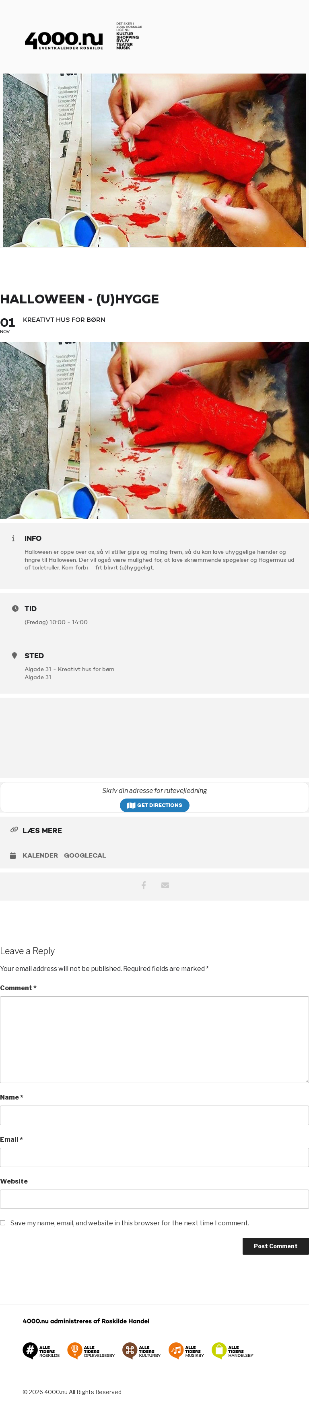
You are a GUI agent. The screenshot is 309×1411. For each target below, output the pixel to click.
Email (11, 1139)
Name (11, 1097)
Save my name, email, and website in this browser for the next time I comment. (129, 1223)
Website (14, 1181)
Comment (18, 988)
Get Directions (154, 805)
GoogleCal (85, 855)
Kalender (40, 855)
